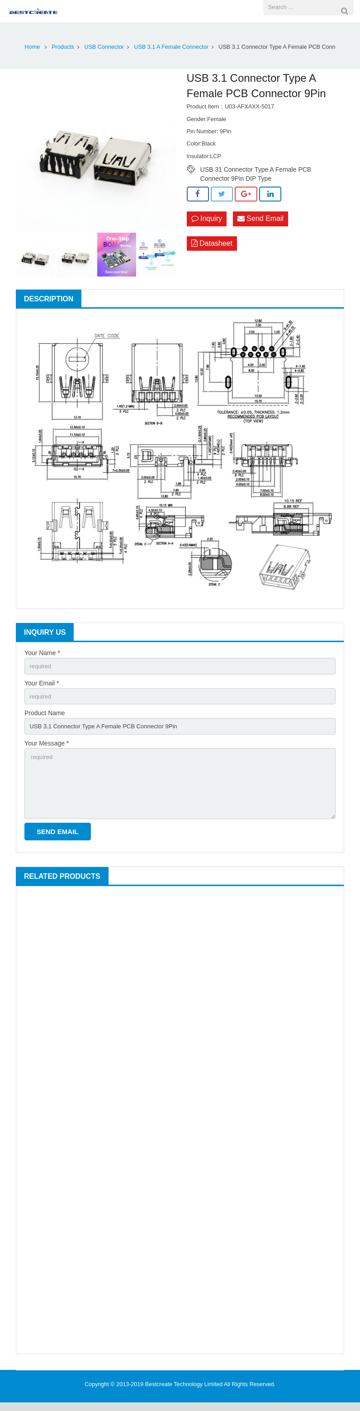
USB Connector (104, 47)
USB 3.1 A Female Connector (171, 47)
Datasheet (211, 244)
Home (32, 47)
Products (63, 47)
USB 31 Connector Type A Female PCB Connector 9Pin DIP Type (256, 170)
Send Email (260, 219)
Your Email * (41, 684)
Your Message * (46, 746)
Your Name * (42, 652)
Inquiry (206, 219)
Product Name (44, 715)
